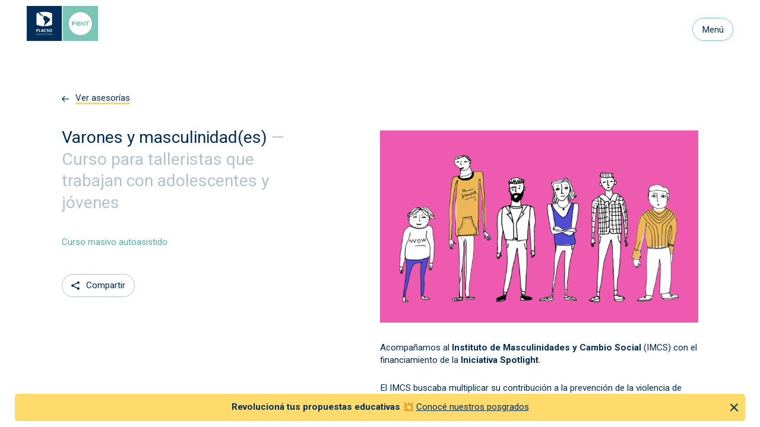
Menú (713, 29)
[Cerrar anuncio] (734, 407)
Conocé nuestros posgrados (472, 406)
